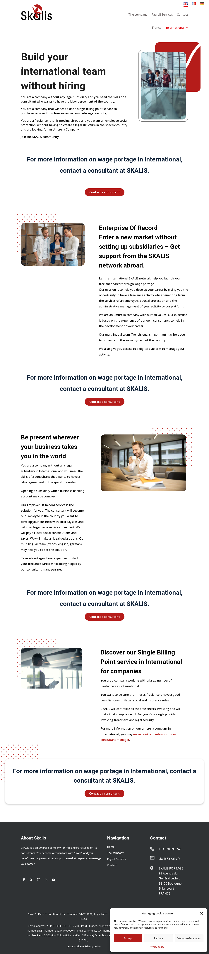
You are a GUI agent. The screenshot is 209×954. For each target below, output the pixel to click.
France (156, 28)
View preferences (189, 938)
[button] (201, 913)
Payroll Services (162, 15)
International (174, 28)
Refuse (158, 938)
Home (110, 847)
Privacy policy (157, 946)
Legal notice (74, 946)
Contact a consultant (104, 192)
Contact (182, 15)
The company (137, 15)
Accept (128, 938)
